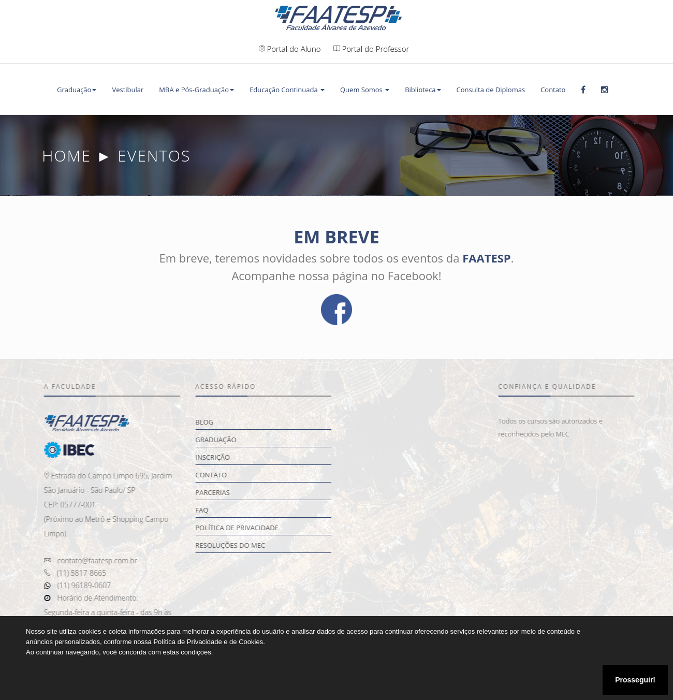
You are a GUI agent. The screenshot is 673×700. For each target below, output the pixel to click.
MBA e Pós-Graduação (196, 89)
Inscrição (218, 457)
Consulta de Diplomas (491, 89)
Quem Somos (364, 89)
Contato (552, 89)
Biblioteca (423, 89)
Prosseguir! (635, 680)
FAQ (207, 510)
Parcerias (218, 492)
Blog (210, 422)
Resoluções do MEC (236, 545)
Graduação (76, 89)
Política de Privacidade (242, 527)
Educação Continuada (287, 89)
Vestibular (127, 89)
